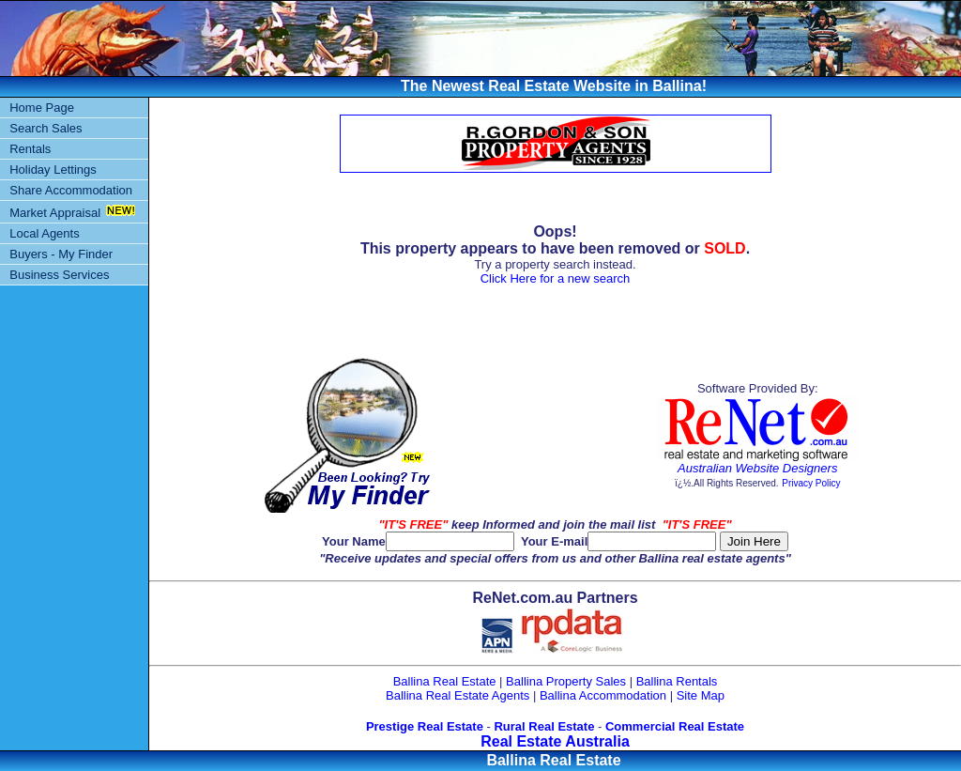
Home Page (41, 107)
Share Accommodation (70, 190)
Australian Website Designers (757, 468)
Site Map (701, 695)
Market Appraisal (54, 213)
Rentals (30, 149)
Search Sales (45, 128)
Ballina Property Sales (566, 681)
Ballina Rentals (677, 681)
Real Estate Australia (555, 741)
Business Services (59, 275)
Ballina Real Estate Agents (457, 695)
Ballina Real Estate (444, 681)
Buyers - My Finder (61, 254)
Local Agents (44, 233)
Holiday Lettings (53, 169)
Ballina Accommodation (603, 695)
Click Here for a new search (555, 278)
